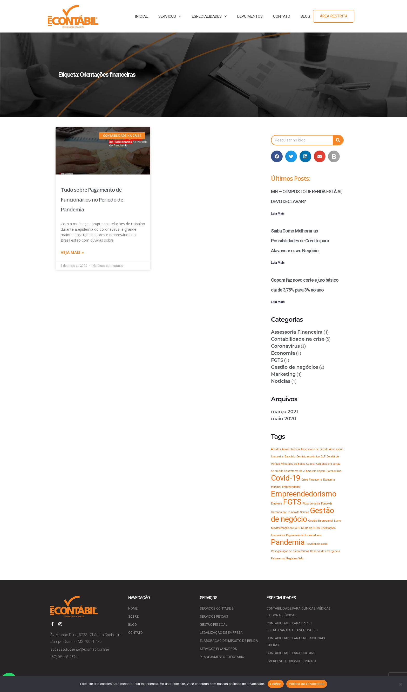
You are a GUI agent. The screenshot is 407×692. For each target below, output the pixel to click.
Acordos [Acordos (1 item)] (276, 449)
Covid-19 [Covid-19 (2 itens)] (285, 478)
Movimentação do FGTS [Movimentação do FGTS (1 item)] (285, 528)
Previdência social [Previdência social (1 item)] (317, 544)
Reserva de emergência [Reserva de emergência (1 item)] (325, 551)
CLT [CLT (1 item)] (323, 456)
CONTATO (281, 16)
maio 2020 (283, 419)
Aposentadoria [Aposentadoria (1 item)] (291, 449)
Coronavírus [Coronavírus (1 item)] (334, 471)
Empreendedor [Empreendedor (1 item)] (291, 487)
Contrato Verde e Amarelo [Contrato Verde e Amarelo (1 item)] (300, 471)
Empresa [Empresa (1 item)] (276, 503)
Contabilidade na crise (297, 339)
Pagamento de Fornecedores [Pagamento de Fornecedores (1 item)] (303, 535)
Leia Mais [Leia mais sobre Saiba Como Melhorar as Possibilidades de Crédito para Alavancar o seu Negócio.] (278, 262)
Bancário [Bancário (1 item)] (289, 456)
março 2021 (284, 412)
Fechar (275, 684)
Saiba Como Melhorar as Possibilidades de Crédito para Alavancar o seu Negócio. (300, 240)
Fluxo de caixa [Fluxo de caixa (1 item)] (311, 503)
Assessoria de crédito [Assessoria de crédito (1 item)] (314, 449)
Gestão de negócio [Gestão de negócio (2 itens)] (302, 514)
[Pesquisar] (338, 140)
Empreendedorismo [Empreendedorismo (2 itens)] (303, 493)
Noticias (280, 381)
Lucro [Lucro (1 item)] (337, 520)
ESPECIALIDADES (209, 16)
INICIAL (141, 16)
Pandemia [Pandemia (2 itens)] (288, 542)
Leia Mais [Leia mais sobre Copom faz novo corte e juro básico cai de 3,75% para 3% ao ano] (278, 302)
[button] (277, 156)
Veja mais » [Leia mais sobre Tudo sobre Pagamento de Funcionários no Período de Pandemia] (72, 252)
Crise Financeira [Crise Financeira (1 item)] (311, 479)
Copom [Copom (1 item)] (321, 471)
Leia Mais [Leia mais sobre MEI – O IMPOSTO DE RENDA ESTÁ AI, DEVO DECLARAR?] (278, 213)
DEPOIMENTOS (250, 16)
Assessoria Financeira (297, 332)
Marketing (283, 374)
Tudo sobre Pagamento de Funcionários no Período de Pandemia (92, 199)
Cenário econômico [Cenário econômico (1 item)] (308, 456)
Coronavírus (285, 346)
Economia (283, 353)
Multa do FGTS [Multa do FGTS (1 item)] (310, 528)
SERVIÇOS (169, 16)
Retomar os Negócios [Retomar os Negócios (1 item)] (284, 558)
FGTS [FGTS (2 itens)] (292, 501)
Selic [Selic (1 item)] (301, 558)
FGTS (277, 360)
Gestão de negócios (294, 367)
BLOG (305, 16)
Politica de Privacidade (306, 684)
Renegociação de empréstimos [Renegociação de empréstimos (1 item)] (290, 551)
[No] (400, 684)
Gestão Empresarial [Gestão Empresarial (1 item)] (320, 520)
